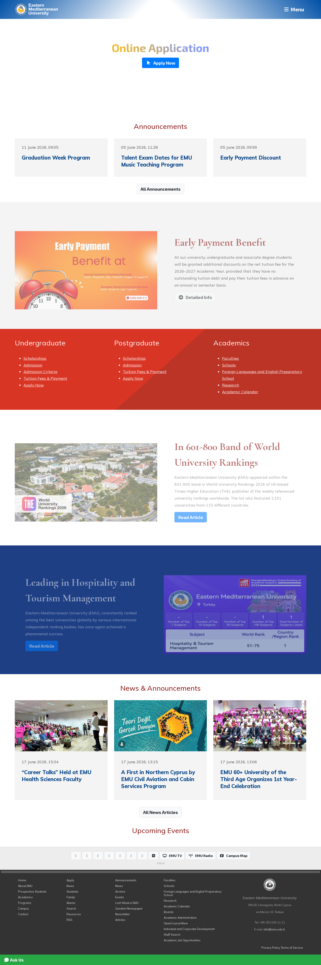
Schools (229, 365)
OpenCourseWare (176, 923)
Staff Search (172, 934)
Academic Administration (180, 917)
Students (72, 891)
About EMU (25, 886)
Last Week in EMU (127, 903)
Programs (24, 903)
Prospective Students (32, 891)
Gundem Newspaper (129, 908)
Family (71, 897)
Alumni (71, 903)
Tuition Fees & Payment (45, 378)
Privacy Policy (270, 947)
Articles (120, 920)
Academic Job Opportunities (182, 940)
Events (119, 897)
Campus (23, 908)
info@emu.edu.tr (274, 929)
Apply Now (33, 385)
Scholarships (34, 358)
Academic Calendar (240, 391)
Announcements (125, 880)
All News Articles (160, 812)
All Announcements (160, 189)
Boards (169, 912)
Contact (23, 914)
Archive (120, 891)
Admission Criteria (40, 371)
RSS (69, 920)
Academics (25, 897)
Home (22, 880)
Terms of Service (292, 947)
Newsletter (122, 914)
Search (71, 908)
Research (230, 385)
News (70, 886)
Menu (293, 9)
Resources (74, 914)
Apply (70, 880)
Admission (32, 365)
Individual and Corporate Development (189, 929)
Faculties (230, 358)
